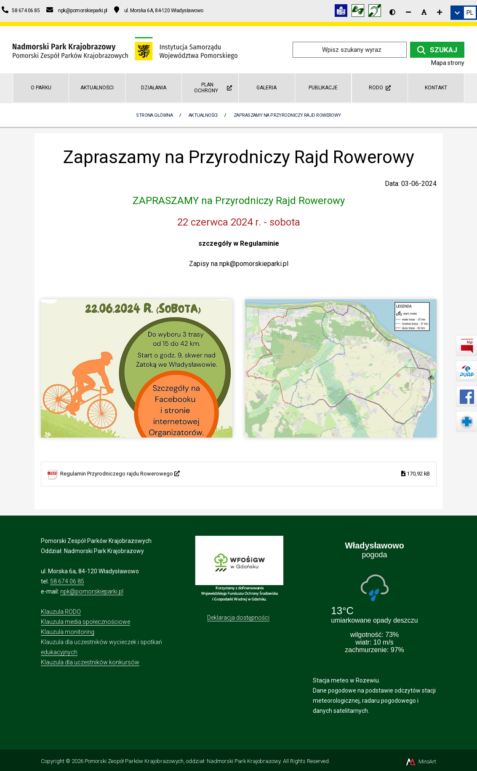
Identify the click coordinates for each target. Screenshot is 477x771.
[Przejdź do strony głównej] (125, 49)
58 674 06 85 (67, 581)
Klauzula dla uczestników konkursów (90, 662)
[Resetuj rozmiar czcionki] (424, 12)
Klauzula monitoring (67, 632)
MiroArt (420, 761)
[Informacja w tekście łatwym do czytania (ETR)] (343, 12)
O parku (41, 88)
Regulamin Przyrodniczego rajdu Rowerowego (245, 474)
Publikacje (323, 88)
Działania (153, 88)
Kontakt (436, 88)
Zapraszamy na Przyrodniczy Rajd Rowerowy (287, 115)
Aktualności (97, 88)
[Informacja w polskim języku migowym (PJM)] (376, 12)
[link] (463, 12)
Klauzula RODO (61, 611)
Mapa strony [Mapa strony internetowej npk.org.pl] (447, 62)
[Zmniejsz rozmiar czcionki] (408, 12)
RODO (380, 88)
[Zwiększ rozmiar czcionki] (439, 12)
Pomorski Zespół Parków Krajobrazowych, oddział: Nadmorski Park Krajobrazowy (182, 761)
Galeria (266, 88)
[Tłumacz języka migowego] (360, 12)
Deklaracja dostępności (238, 617)
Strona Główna (154, 115)
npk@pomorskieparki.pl (91, 591)
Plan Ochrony (213, 87)
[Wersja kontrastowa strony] (392, 12)
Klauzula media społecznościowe (85, 621)
